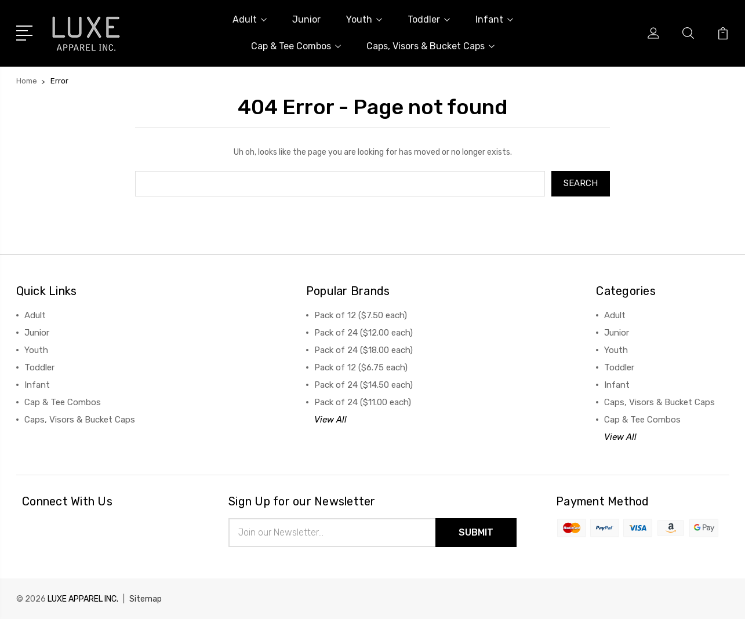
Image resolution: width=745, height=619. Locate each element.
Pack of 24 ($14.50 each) (363, 385)
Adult (249, 19)
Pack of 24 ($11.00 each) (362, 402)
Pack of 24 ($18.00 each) (363, 350)
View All (330, 419)
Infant (494, 19)
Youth (364, 19)
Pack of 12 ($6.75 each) (361, 367)
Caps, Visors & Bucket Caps (430, 46)
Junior (306, 19)
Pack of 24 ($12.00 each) (363, 332)
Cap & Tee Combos (296, 46)
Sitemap (145, 599)
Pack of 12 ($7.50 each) (360, 315)
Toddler (429, 19)
